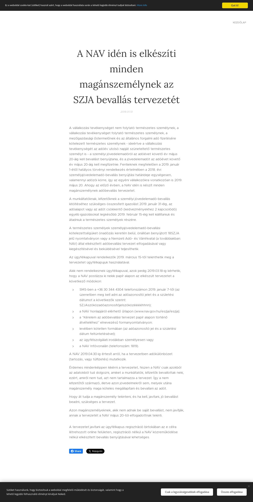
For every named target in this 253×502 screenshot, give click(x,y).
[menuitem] (239, 22)
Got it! (235, 5)
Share (76, 451)
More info (160, 5)
